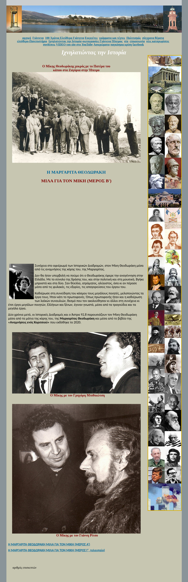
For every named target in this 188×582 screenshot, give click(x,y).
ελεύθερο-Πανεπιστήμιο (32, 41)
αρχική (26, 37)
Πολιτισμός (133, 37)
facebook (138, 44)
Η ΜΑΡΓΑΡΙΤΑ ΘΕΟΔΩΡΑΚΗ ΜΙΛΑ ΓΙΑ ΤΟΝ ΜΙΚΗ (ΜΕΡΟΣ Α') (49, 544)
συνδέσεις (49, 44)
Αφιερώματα (101, 44)
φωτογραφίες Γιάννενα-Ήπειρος (102, 41)
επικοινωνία (137, 41)
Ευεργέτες (91, 37)
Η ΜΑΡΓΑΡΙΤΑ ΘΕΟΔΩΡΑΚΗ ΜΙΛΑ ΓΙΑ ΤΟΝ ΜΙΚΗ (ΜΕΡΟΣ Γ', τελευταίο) (56, 550)
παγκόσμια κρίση (121, 44)
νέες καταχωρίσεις (157, 41)
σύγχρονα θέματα (153, 37)
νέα (126, 41)
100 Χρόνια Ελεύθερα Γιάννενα (64, 37)
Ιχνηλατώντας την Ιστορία (65, 41)
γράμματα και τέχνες (112, 37)
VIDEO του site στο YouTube (74, 44)
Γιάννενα (38, 37)
